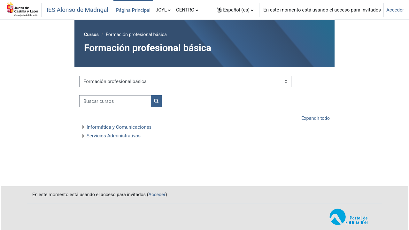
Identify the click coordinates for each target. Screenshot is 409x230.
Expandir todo (315, 119)
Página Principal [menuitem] (133, 10)
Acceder (395, 10)
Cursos (91, 35)
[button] (235, 9)
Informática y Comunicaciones (119, 127)
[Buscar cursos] (115, 101)
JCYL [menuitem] (161, 10)
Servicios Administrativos (114, 136)
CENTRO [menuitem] (185, 10)
